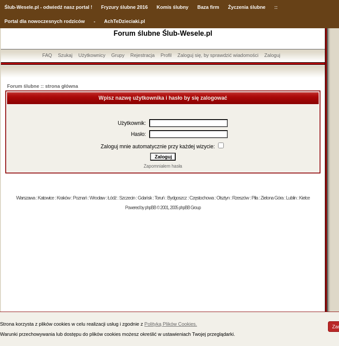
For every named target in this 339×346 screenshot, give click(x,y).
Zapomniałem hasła (162, 166)
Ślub (9, 7)
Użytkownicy (92, 55)
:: (275, 7)
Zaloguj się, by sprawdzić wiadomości (217, 55)
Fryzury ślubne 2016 (124, 7)
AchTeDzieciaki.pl (124, 21)
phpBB (150, 207)
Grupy (117, 55)
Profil (166, 55)
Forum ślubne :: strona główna (42, 86)
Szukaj (65, 55)
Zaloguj (272, 55)
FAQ (47, 55)
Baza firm (208, 7)
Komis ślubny (172, 7)
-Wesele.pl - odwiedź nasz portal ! (53, 7)
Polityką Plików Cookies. (170, 324)
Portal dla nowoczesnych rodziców (44, 21)
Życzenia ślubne (247, 7)
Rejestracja (142, 55)
